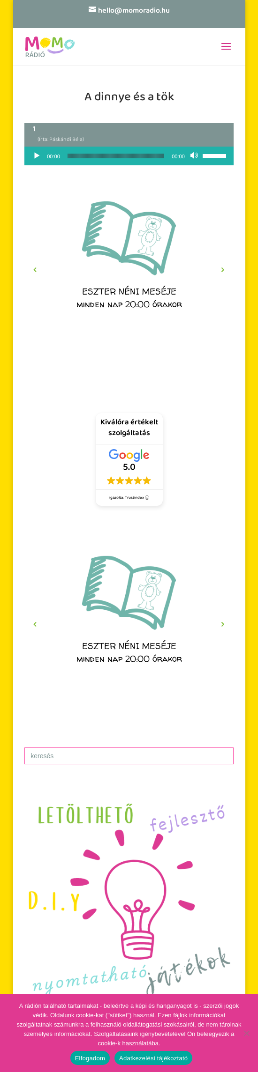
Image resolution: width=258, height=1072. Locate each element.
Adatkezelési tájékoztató (153, 1058)
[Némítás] (195, 156)
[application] (129, 156)
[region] (129, 270)
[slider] (116, 156)
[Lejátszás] (36, 156)
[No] (246, 1033)
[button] (129, 270)
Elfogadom (90, 1058)
